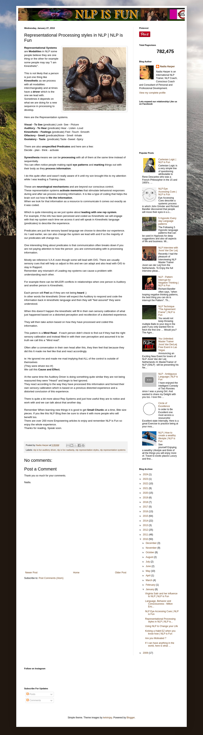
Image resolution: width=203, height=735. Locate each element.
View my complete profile (152, 92)
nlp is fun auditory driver (44, 450)
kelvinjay (107, 717)
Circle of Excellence (164, 404)
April (148, 575)
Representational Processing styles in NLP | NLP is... (160, 620)
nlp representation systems (112, 450)
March (149, 580)
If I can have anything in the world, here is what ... (159, 644)
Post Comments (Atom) (51, 578)
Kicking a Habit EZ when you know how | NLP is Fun (160, 632)
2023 (146, 479)
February (151, 584)
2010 (146, 539)
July (148, 561)
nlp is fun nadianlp (65, 450)
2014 (146, 520)
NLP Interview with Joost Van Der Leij (168, 249)
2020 (146, 492)
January (150, 589)
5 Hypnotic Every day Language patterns (167, 221)
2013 (146, 525)
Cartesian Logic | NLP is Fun (167, 161)
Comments (33, 700)
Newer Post (31, 572)
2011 (146, 534)
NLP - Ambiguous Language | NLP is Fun (168, 377)
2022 (146, 483)
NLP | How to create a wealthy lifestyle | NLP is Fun (167, 437)
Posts (30, 694)
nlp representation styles (87, 450)
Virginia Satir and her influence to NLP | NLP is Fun (161, 595)
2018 (146, 502)
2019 (146, 497)
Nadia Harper (167, 66)
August (150, 557)
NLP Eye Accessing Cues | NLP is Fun (167, 191)
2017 (146, 506)
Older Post (120, 572)
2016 (146, 511)
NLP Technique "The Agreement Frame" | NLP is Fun (166, 310)
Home (76, 572)
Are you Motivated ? (155, 638)
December (151, 543)
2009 (146, 653)
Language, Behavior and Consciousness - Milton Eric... (159, 604)
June (148, 566)
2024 (146, 474)
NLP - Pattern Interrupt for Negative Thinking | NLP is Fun (168, 281)
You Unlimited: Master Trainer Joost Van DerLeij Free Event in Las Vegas (167, 344)
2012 (146, 529)
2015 (146, 516)
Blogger (131, 717)
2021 (146, 488)
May (148, 571)
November (151, 547)
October (150, 552)
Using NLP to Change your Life (161, 626)
